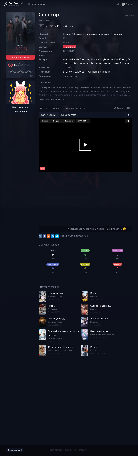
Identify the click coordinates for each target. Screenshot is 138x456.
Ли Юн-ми (96, 63)
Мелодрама (89, 33)
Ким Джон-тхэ (81, 63)
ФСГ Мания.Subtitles (98, 71)
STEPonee (68, 71)
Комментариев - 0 (15, 450)
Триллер (117, 33)
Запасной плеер (68, 115)
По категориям (36, 4)
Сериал (67, 33)
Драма (77, 33)
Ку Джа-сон (106, 59)
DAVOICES (80, 71)
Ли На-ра (125, 63)
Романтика (104, 33)
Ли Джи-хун (82, 59)
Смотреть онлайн (20, 57)
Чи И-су (94, 59)
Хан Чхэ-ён (69, 59)
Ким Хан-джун (111, 63)
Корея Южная (65, 26)
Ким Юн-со (120, 59)
